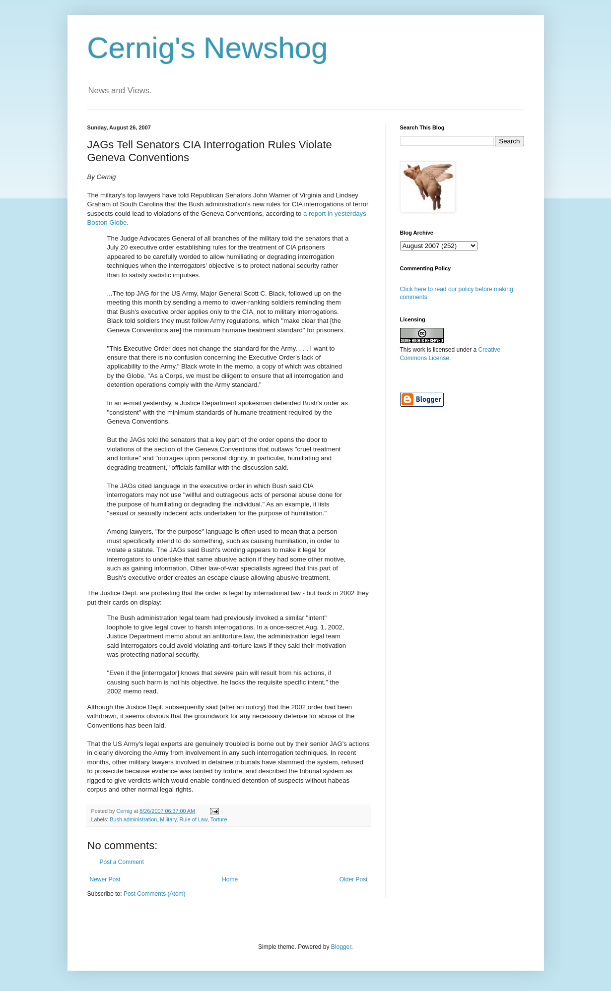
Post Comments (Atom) (155, 893)
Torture (218, 819)
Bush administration (133, 819)
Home (230, 879)
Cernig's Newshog (207, 47)
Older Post (353, 879)
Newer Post (105, 879)
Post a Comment (122, 862)
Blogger (341, 946)
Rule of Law (193, 819)
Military (168, 819)
